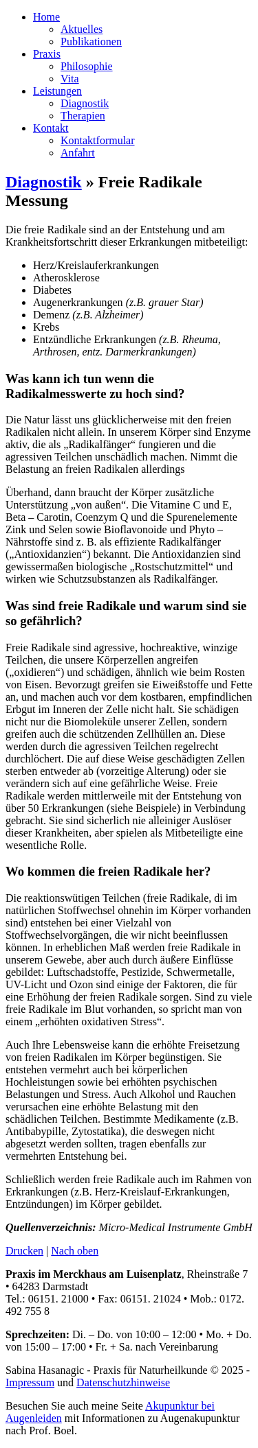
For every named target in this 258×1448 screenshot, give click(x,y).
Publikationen (91, 41)
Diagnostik (85, 103)
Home (46, 17)
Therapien (83, 115)
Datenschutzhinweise (123, 1382)
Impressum (30, 1382)
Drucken (24, 1251)
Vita (70, 78)
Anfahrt (78, 153)
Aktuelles (82, 29)
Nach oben (74, 1251)
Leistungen (57, 91)
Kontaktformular (98, 140)
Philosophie (87, 66)
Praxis (47, 54)
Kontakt (51, 128)
